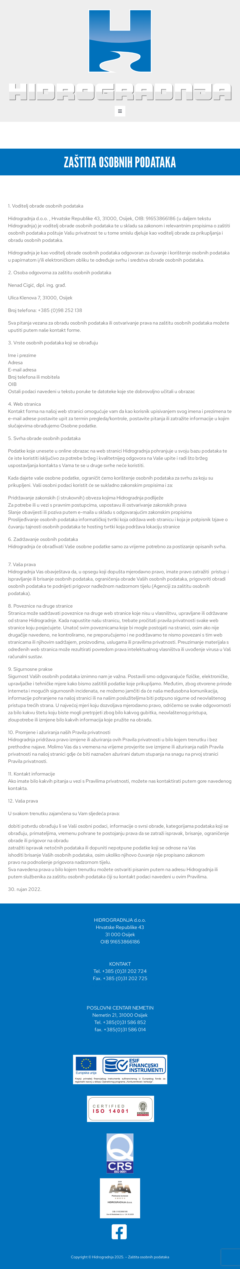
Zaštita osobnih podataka (148, 1257)
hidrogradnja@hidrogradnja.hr (120, 985)
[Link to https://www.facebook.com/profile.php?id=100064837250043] (119, 1231)
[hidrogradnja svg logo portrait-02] (120, 10)
